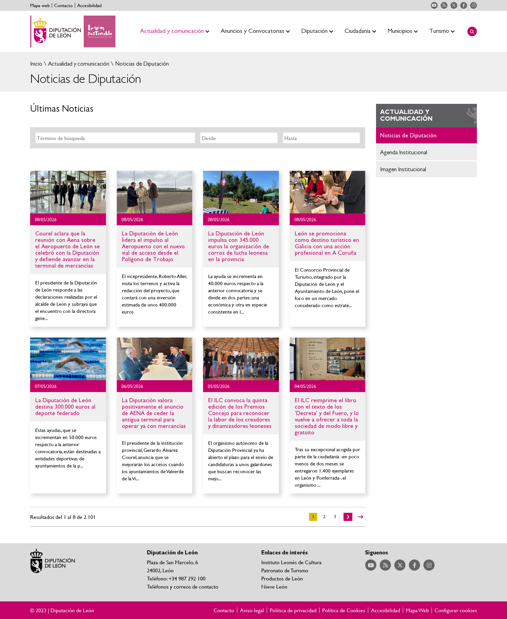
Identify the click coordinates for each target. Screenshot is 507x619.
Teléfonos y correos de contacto (182, 586)
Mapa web (40, 5)
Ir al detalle (68, 192)
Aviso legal (252, 610)
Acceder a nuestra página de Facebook (463, 5)
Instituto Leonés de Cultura (291, 562)
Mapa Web (417, 610)
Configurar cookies (456, 610)
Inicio (36, 64)
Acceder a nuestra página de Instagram (473, 5)
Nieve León (274, 586)
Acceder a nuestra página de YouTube (434, 5)
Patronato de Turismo (284, 570)
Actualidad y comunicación (78, 64)
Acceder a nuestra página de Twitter (453, 5)
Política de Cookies (343, 610)
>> (360, 517)
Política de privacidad (293, 610)
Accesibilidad (89, 5)
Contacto (63, 5)
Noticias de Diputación (141, 64)
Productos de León (282, 578)
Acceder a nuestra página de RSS (444, 5)
